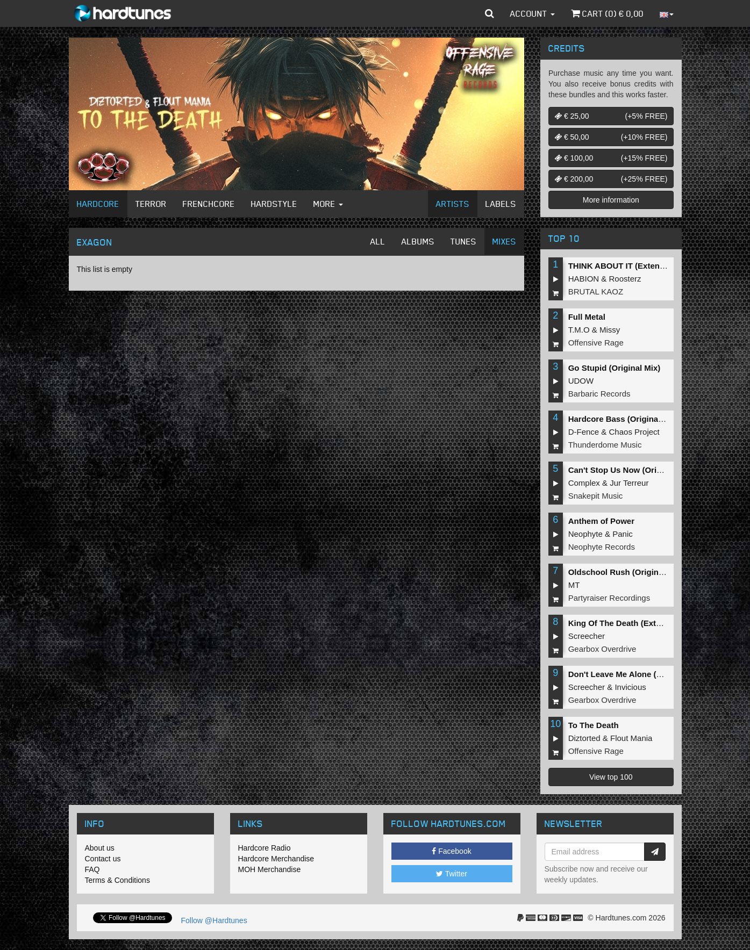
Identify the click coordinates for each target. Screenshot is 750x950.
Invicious (630, 687)
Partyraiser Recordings (609, 597)
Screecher (586, 635)
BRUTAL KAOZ (596, 291)
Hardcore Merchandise (276, 858)
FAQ (92, 869)
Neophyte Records (601, 546)
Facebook (451, 851)
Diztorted (584, 738)
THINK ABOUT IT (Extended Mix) (630, 265)
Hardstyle (274, 203)
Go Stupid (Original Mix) (614, 367)
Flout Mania (631, 738)
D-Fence (583, 431)
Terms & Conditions (117, 880)
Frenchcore (209, 203)
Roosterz (625, 278)
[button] (489, 13)
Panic (622, 533)
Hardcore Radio (264, 848)
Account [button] (532, 13)
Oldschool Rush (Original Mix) (626, 572)
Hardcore (98, 203)
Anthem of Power (601, 521)
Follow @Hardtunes (214, 920)
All (377, 241)
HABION (583, 278)
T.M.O (579, 329)
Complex (584, 482)
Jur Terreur (629, 482)
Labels (500, 203)
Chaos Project (634, 431)
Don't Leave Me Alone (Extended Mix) (639, 674)
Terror (151, 203)
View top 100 (611, 777)
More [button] (328, 203)
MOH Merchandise (269, 869)
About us (100, 848)
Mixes (504, 241)
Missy (609, 329)
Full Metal (586, 316)
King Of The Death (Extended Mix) (633, 623)
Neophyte (585, 533)
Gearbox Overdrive (602, 648)
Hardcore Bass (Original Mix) (623, 418)
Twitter (451, 873)
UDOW (581, 380)
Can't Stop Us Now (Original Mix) (631, 469)
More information (611, 200)
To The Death (593, 725)
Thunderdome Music (605, 444)
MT (574, 584)
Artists (452, 203)
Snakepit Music (595, 495)
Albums (418, 241)
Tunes (463, 241)
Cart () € (607, 13)
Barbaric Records (599, 393)
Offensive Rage (596, 342)
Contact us (103, 858)
